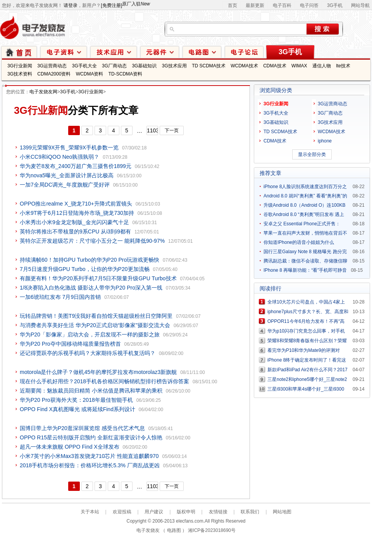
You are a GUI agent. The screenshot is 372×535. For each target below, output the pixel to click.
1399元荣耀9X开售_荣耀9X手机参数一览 (69, 147)
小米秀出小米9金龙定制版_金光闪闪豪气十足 (74, 222)
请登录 (71, 5)
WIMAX (299, 66)
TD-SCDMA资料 (125, 74)
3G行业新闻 (19, 66)
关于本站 (90, 511)
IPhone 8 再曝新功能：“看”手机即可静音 (305, 270)
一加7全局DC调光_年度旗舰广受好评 (65, 185)
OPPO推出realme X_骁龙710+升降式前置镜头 (76, 204)
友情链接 (218, 511)
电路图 (201, 51)
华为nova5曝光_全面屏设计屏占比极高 (67, 175)
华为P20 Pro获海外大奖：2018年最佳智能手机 (76, 400)
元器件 (159, 51)
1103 (152, 130)
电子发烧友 (148, 530)
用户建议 (154, 511)
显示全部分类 (312, 154)
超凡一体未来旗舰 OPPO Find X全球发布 (69, 447)
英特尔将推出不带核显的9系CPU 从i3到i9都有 (75, 231)
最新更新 (255, 5)
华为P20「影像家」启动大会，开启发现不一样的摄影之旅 (90, 334)
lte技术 (343, 66)
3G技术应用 (174, 66)
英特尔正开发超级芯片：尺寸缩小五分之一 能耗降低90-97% (92, 241)
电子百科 (282, 5)
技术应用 (113, 51)
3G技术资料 (19, 74)
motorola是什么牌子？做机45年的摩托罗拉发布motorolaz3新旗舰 (98, 372)
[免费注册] (111, 5)
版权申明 (186, 511)
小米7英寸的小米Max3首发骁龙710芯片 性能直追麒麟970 (89, 456)
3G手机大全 (84, 66)
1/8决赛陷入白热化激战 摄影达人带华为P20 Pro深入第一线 (91, 288)
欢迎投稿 (122, 511)
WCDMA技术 (244, 66)
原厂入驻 (136, 4)
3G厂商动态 (114, 66)
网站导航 (360, 5)
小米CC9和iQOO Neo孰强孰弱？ (59, 157)
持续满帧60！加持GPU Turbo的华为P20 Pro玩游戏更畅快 (89, 260)
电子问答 (309, 5)
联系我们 (250, 511)
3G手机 (335, 5)
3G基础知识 (144, 66)
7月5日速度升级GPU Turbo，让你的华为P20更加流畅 (85, 269)
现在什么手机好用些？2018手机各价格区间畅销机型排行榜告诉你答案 (104, 381)
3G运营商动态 (52, 66)
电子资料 (63, 51)
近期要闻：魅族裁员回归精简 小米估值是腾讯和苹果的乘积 (91, 391)
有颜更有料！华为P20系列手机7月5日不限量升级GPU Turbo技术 (98, 278)
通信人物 (321, 66)
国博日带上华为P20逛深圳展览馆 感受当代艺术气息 (82, 428)
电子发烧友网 (43, 91)
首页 (232, 5)
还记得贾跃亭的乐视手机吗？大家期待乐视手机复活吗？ (87, 353)
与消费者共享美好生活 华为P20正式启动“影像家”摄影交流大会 (95, 325)
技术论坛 (244, 51)
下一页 (172, 130)
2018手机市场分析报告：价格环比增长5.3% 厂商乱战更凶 (90, 465)
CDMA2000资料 (54, 74)
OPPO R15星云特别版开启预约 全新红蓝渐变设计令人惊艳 (91, 437)
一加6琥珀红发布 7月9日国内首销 (60, 297)
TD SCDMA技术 (209, 66)
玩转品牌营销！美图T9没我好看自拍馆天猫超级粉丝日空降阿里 (96, 316)
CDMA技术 (274, 66)
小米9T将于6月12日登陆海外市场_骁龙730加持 (77, 213)
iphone (325, 141)
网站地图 (282, 511)
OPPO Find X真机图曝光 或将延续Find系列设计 (77, 409)
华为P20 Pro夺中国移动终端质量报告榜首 (70, 344)
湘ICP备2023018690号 (212, 530)
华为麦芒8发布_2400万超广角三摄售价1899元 (75, 166)
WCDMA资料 (89, 74)
